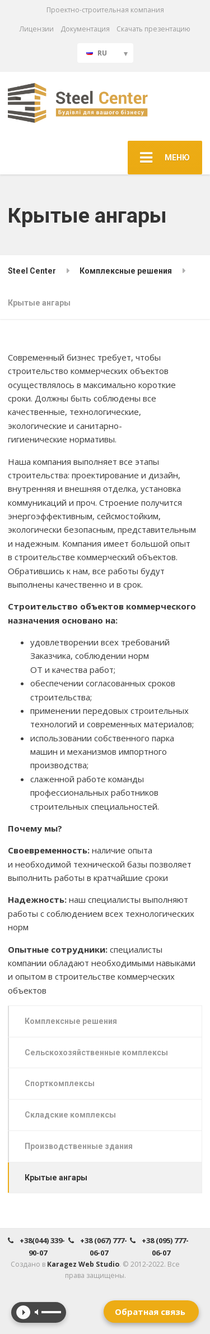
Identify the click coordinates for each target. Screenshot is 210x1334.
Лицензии (37, 29)
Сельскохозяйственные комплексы (96, 1052)
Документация (85, 29)
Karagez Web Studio (83, 1264)
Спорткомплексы (60, 1083)
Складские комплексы (70, 1114)
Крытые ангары (56, 1177)
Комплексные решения (71, 1021)
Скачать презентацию (153, 29)
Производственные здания (79, 1146)
